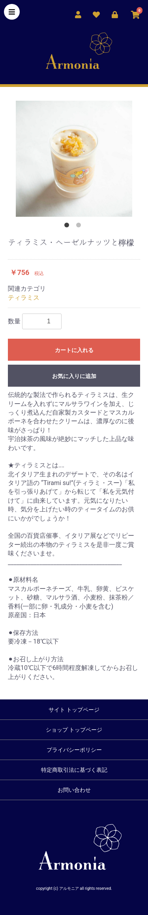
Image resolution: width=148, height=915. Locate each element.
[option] (74, 159)
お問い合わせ (74, 790)
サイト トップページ (74, 710)
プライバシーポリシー (74, 750)
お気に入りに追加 (74, 376)
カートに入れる (74, 350)
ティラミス (23, 297)
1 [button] (68, 227)
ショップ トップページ (74, 730)
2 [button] (80, 227)
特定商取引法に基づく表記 (74, 770)
